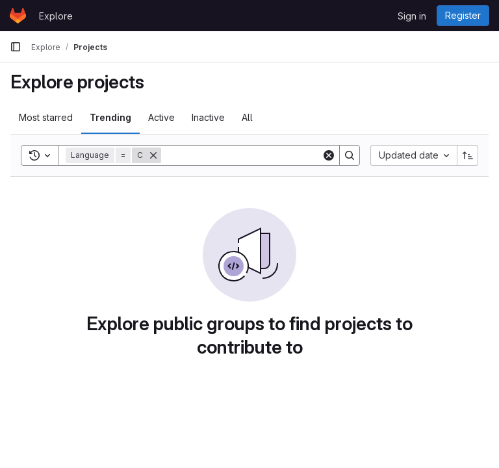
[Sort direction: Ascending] (467, 155)
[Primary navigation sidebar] (15, 46)
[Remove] (153, 155)
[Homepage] (18, 15)
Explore (56, 15)
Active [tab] (161, 117)
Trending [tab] (110, 117)
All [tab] (247, 117)
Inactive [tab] (208, 117)
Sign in (412, 15)
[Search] (242, 155)
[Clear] (329, 155)
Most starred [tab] (46, 117)
